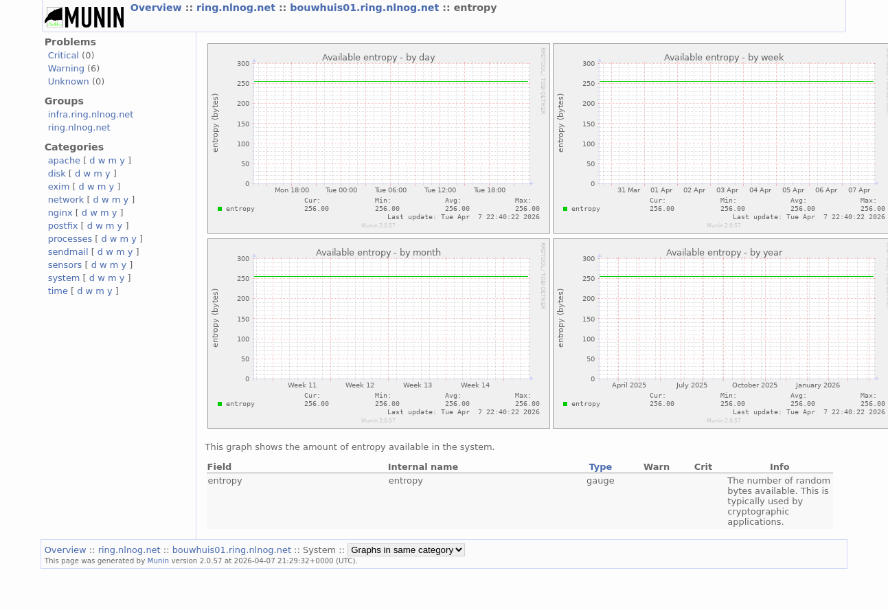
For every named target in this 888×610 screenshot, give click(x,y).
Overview (157, 7)
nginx (60, 212)
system (64, 278)
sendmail (68, 252)
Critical (63, 55)
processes (70, 239)
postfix (63, 226)
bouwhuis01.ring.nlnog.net (366, 7)
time (58, 291)
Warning (66, 68)
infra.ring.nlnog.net (91, 114)
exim (59, 186)
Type (600, 467)
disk (57, 173)
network (66, 199)
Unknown (68, 81)
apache (64, 160)
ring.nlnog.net (237, 7)
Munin (159, 560)
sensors (65, 265)
